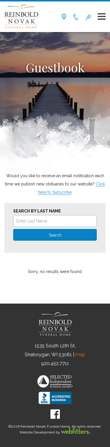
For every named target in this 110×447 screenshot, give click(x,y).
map (80, 354)
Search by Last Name (37, 211)
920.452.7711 (55, 363)
